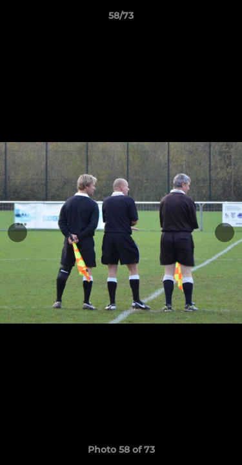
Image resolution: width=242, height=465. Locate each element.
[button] (226, 19)
